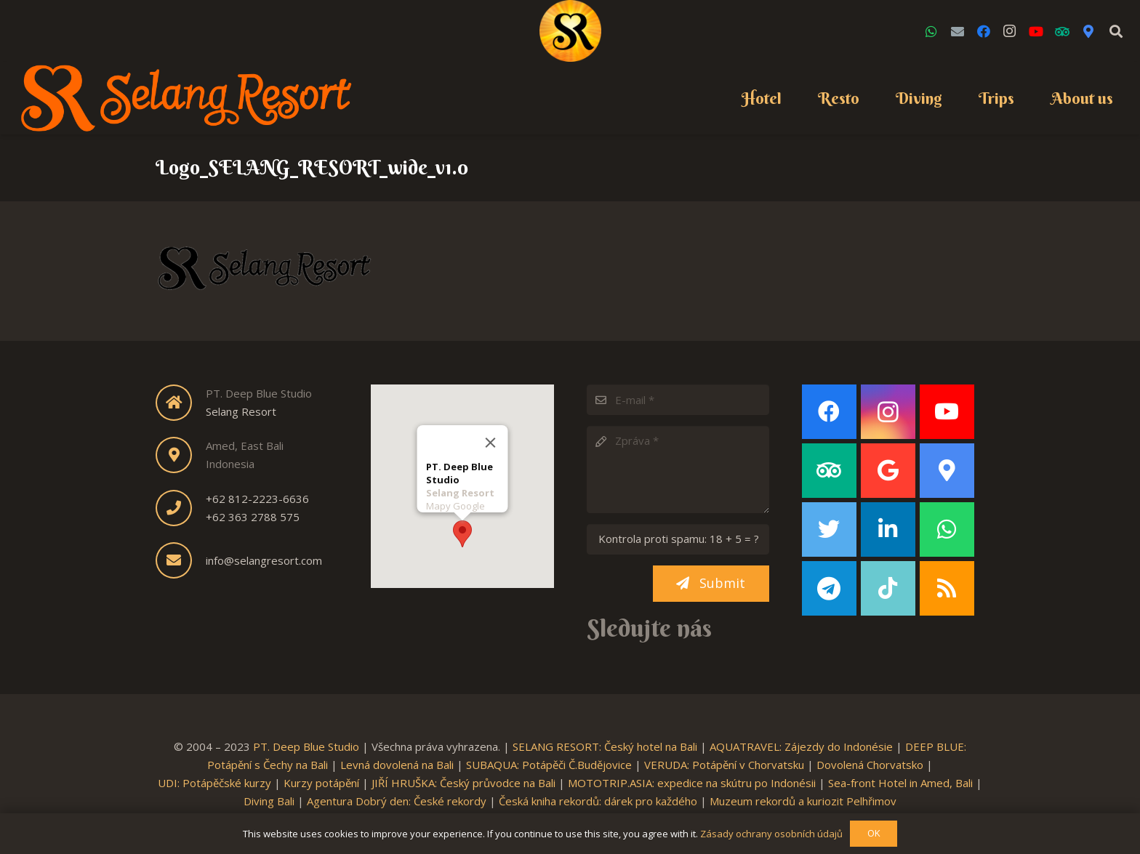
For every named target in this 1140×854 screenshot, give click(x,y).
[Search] (1116, 31)
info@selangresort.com (264, 560)
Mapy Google (454, 501)
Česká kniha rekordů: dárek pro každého (598, 801)
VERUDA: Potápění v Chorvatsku (724, 764)
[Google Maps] (1088, 31)
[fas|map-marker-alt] (181, 455)
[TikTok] (888, 588)
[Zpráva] (678, 469)
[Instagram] (1010, 31)
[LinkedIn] (888, 529)
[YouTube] (1036, 31)
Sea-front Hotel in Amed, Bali (900, 783)
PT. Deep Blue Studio (306, 746)
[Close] (490, 438)
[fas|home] (181, 402)
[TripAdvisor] (1062, 31)
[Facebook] (984, 31)
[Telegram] (829, 588)
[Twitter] (829, 529)
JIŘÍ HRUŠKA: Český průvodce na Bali (463, 783)
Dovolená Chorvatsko (869, 764)
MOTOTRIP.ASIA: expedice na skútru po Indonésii (692, 783)
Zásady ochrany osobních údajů (771, 833)
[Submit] (711, 583)
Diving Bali (269, 801)
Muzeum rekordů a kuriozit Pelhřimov (803, 801)
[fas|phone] (181, 508)
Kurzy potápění (321, 783)
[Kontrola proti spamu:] (678, 539)
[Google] (888, 470)
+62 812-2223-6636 (257, 498)
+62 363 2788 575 (253, 516)
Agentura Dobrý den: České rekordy (396, 801)
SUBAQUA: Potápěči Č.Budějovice (549, 764)
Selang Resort (241, 411)
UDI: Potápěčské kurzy (214, 783)
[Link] (570, 31)
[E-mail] (678, 399)
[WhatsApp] (931, 31)
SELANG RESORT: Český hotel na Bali (605, 746)
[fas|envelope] (181, 560)
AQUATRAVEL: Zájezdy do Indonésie (801, 746)
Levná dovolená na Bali (397, 764)
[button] (462, 529)
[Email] (957, 31)
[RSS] (947, 588)
